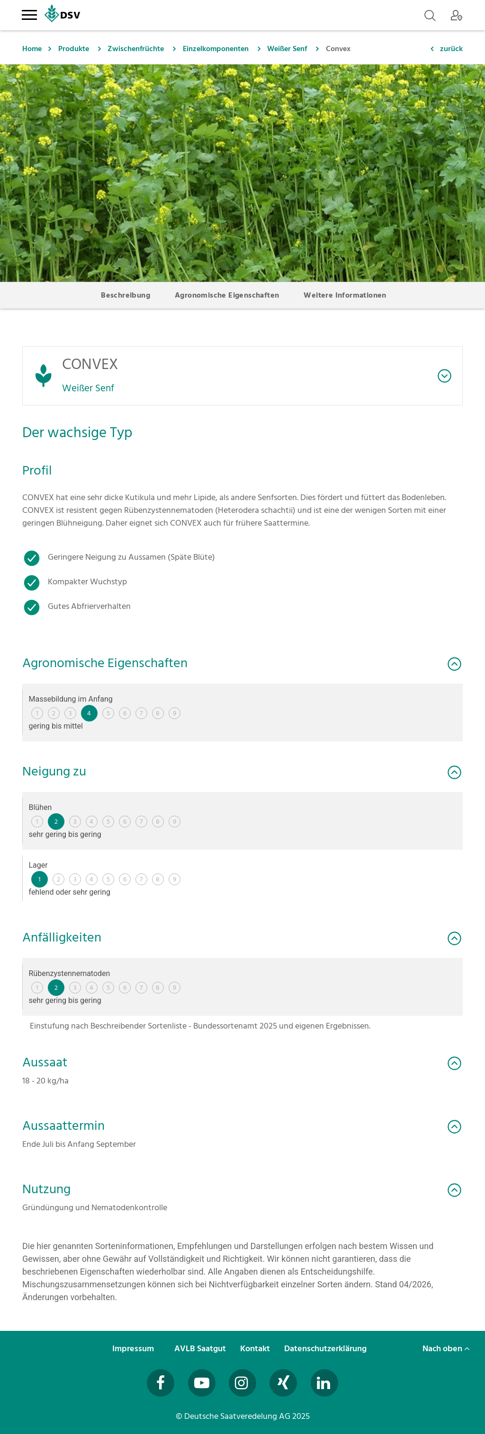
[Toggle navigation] (29, 13)
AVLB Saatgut (201, 1348)
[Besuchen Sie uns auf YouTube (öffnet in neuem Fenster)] (202, 1383)
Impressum (134, 1348)
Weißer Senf (287, 49)
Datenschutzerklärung (326, 1348)
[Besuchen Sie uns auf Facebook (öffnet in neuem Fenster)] (160, 1383)
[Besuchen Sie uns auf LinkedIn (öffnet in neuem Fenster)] (324, 1383)
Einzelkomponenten (216, 49)
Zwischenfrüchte (136, 49)
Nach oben (446, 1348)
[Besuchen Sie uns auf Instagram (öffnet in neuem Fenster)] (242, 1383)
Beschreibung (125, 295)
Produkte (73, 49)
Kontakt (256, 1348)
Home (32, 49)
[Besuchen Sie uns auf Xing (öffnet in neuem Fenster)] (283, 1383)
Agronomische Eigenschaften (227, 295)
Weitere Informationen (345, 295)
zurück (451, 49)
